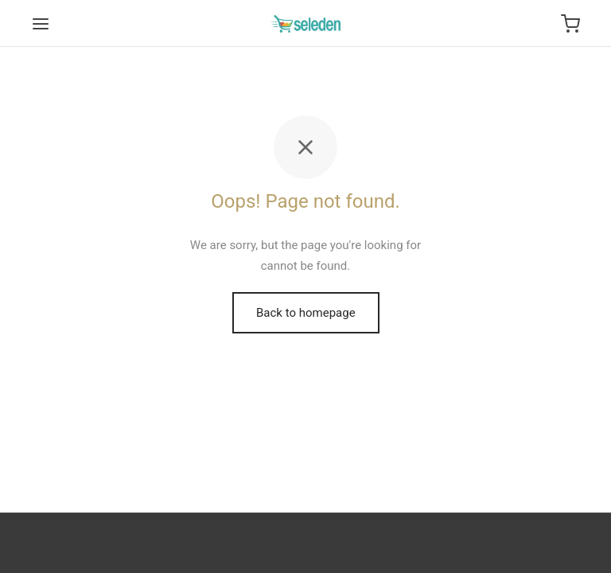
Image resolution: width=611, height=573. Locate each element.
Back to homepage (306, 313)
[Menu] (40, 24)
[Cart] (570, 23)
